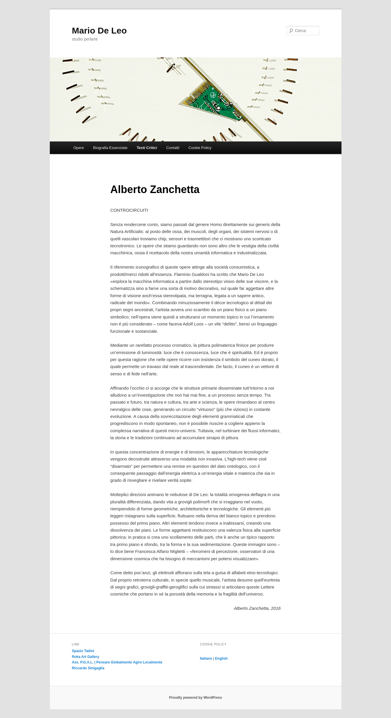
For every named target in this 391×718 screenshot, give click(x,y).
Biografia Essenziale (110, 148)
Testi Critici (147, 148)
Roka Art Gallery (85, 657)
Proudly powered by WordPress (195, 698)
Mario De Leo (99, 30)
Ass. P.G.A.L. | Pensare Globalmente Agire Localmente (117, 662)
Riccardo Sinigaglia (88, 668)
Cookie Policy (199, 148)
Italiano (206, 658)
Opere (78, 148)
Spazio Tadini (83, 651)
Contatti (172, 148)
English (221, 658)
